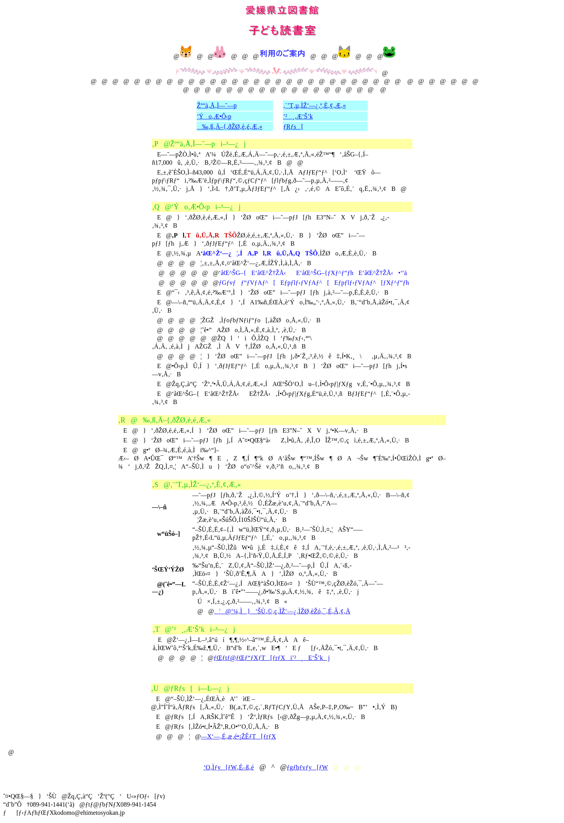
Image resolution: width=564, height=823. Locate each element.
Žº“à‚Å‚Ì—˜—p (217, 105)
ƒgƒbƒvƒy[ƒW (307, 767)
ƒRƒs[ (293, 126)
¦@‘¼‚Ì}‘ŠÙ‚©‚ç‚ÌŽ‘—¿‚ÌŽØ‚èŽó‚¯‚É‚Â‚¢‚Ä (282, 611)
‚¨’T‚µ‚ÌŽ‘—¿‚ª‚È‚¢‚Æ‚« (314, 105)
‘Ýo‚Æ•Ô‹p (214, 116)
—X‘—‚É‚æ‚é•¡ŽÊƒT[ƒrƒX (238, 736)
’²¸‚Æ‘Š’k (298, 116)
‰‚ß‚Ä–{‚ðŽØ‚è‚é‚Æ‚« (229, 126)
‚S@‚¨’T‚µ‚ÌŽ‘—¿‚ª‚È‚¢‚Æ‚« (196, 485)
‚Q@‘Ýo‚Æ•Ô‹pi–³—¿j (196, 207)
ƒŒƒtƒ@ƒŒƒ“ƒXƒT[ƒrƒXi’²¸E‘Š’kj (271, 657)
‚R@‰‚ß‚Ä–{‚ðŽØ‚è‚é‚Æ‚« (164, 420)
